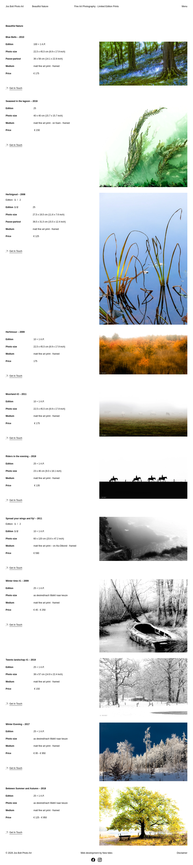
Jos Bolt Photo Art (15, 6)
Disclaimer (182, 853)
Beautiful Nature (40, 6)
